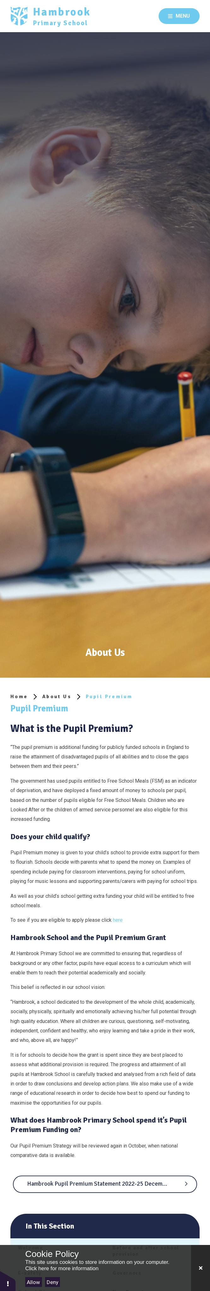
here (118, 920)
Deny (52, 1282)
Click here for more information (61, 1268)
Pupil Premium (109, 696)
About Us (56, 696)
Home (19, 696)
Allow (33, 1282)
